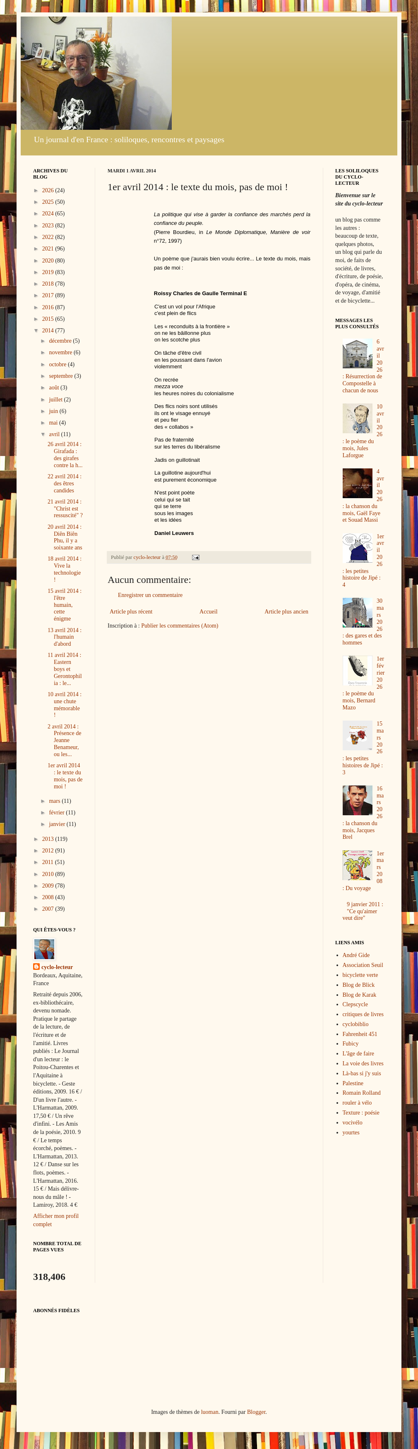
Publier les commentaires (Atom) (179, 626)
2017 (48, 295)
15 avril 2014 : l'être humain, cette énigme (65, 605)
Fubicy (351, 1044)
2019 (48, 272)
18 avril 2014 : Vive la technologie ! (65, 569)
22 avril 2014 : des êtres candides (65, 483)
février (57, 812)
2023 (48, 225)
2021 (48, 249)
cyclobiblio (356, 1024)
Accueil (208, 612)
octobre (58, 364)
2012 (48, 850)
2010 (48, 874)
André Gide (356, 955)
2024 (48, 213)
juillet (56, 399)
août (54, 387)
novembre (61, 352)
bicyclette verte (360, 975)
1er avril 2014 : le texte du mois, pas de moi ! (65, 775)
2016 (48, 307)
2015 (48, 319)
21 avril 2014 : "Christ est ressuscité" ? (65, 509)
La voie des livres (363, 1063)
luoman (210, 1412)
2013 (48, 839)
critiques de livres (363, 1014)
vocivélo (353, 1123)
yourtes (351, 1132)
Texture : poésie (361, 1113)
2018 (48, 284)
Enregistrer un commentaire (150, 595)
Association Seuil (363, 965)
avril (55, 434)
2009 (48, 886)
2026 (48, 190)
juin (54, 411)
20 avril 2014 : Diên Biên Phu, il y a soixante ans (65, 537)
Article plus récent (131, 612)
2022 (48, 237)
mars (55, 801)
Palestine (353, 1083)
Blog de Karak (360, 995)
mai (54, 423)
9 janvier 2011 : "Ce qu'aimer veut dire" (363, 911)
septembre (61, 376)
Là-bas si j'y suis (362, 1073)
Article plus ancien (286, 612)
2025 (48, 202)
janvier (57, 824)
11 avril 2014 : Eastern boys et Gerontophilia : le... (65, 669)
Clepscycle (355, 1004)
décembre (61, 341)
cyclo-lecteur (57, 967)
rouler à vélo (357, 1103)
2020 (48, 261)
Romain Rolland (362, 1093)
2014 (48, 330)
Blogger (256, 1412)
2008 (48, 897)
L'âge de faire (358, 1053)
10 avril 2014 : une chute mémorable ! (65, 704)
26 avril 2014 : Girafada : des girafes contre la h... (65, 454)
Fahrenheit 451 (360, 1034)
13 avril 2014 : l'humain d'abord (65, 637)
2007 (48, 909)
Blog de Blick (359, 985)
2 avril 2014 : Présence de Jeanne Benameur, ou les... (64, 740)
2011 (48, 862)
